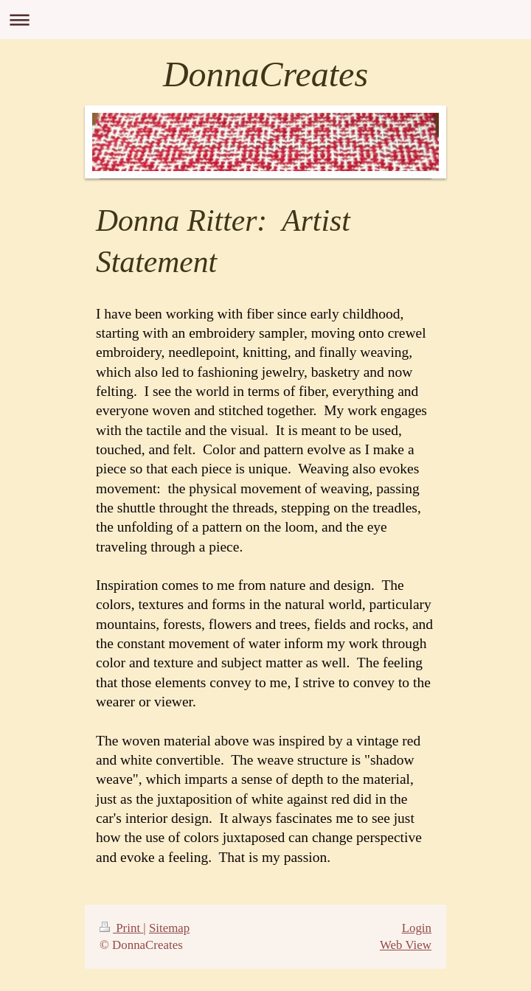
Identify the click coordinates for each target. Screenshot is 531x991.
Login (416, 928)
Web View (405, 945)
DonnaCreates (265, 74)
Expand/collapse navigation (265, 19)
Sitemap (169, 928)
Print (121, 928)
